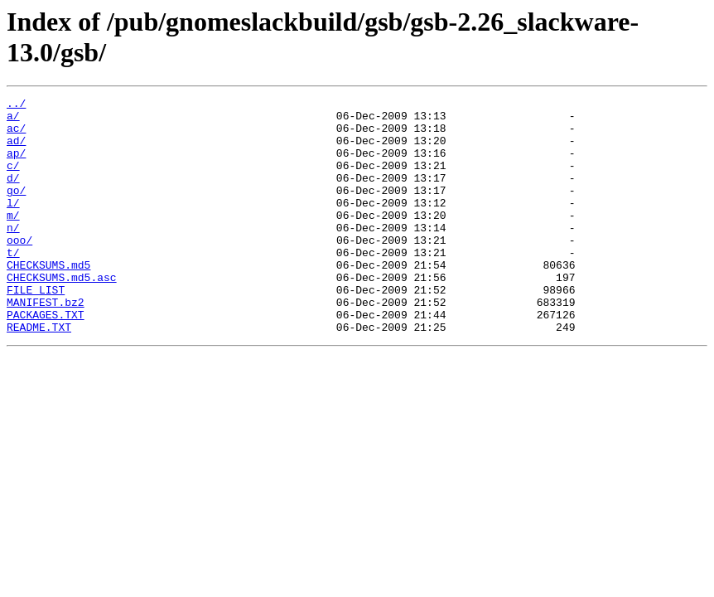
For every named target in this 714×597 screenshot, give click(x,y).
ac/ (16, 135)
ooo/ (19, 269)
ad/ (16, 150)
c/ (13, 179)
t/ (13, 284)
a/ (13, 120)
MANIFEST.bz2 (45, 344)
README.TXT (39, 373)
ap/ (16, 165)
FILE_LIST (36, 329)
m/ (13, 239)
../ (16, 105)
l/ (13, 224)
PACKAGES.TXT (45, 359)
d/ (13, 194)
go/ (16, 209)
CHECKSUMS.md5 (48, 299)
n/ (13, 254)
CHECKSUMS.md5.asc (62, 314)
